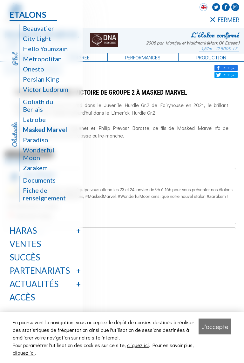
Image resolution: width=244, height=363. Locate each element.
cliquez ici (138, 345)
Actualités (34, 284)
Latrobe (34, 119)
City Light (37, 38)
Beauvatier (38, 28)
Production (211, 57)
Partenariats (40, 271)
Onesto (33, 69)
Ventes (25, 244)
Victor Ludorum (45, 89)
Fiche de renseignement (44, 194)
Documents (39, 180)
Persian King (41, 79)
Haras (23, 230)
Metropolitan (42, 59)
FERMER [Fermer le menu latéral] (224, 20)
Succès (25, 257)
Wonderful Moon (38, 153)
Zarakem (35, 167)
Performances (142, 57)
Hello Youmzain (45, 48)
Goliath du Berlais (38, 105)
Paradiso (35, 140)
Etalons (28, 15)
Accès (22, 297)
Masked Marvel (45, 129)
